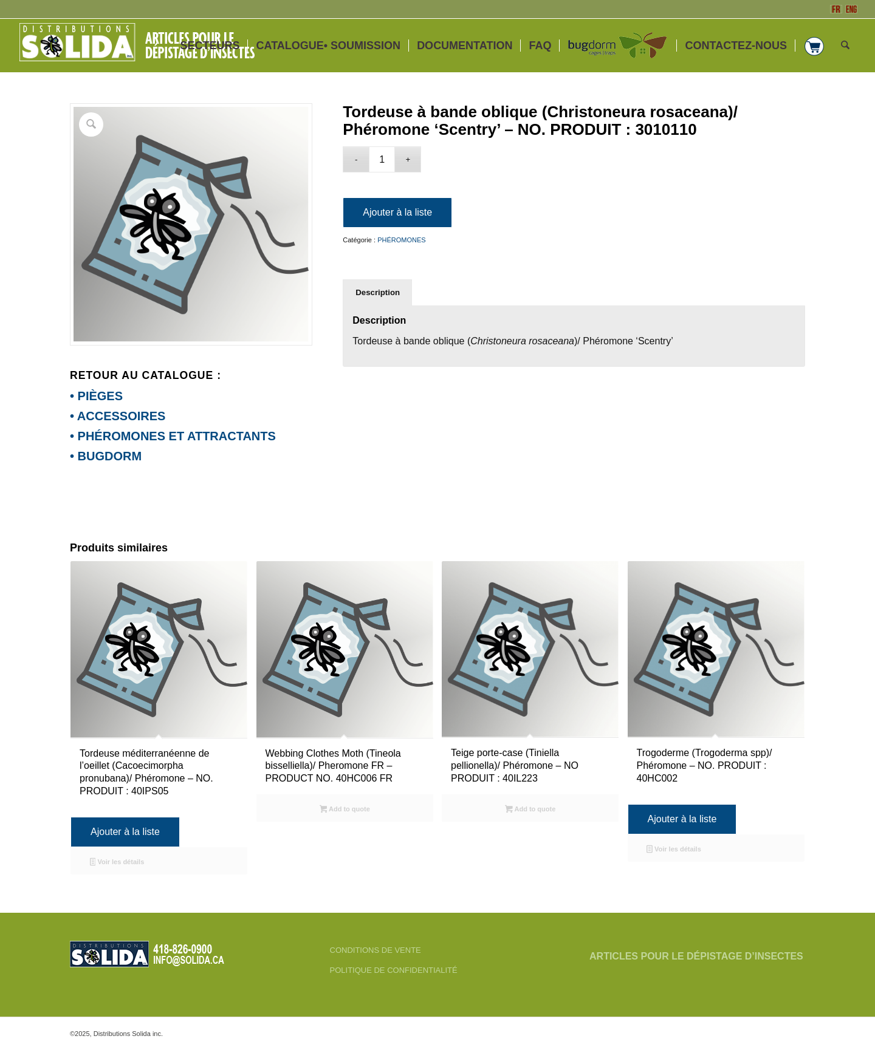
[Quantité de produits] (382, 159)
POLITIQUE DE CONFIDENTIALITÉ (394, 970)
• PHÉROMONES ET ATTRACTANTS (173, 436)
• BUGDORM (106, 456)
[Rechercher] (845, 45)
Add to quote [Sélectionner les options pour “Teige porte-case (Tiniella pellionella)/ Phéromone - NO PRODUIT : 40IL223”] (530, 810)
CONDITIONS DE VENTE (375, 950)
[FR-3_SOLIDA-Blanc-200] (142, 45)
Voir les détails (117, 863)
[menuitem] (209, 45)
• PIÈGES (96, 396)
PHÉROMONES (401, 240)
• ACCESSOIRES (117, 416)
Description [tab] (377, 292)
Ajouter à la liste (397, 212)
